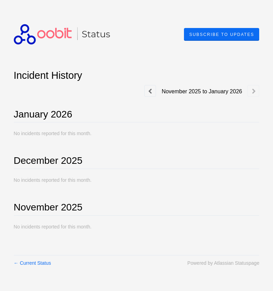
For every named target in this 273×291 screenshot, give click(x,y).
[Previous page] (150, 91)
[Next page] (253, 91)
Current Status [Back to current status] (32, 263)
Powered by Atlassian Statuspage (223, 263)
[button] (221, 34)
